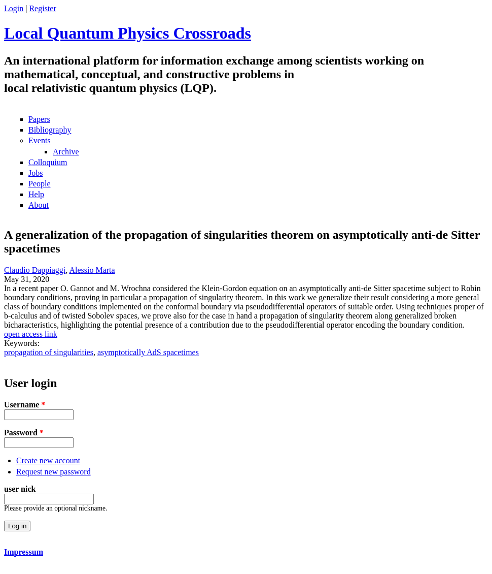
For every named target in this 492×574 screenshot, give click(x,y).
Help (36, 194)
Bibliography (49, 129)
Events (39, 140)
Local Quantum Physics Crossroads (127, 33)
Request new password (53, 471)
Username (24, 404)
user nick (20, 489)
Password (24, 432)
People (39, 183)
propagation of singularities (48, 352)
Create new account (48, 460)
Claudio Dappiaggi (34, 270)
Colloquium (47, 162)
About (38, 205)
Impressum (23, 552)
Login (13, 8)
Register (42, 8)
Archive (66, 151)
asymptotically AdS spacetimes (148, 352)
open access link (30, 334)
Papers (39, 119)
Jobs (35, 173)
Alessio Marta (92, 270)
